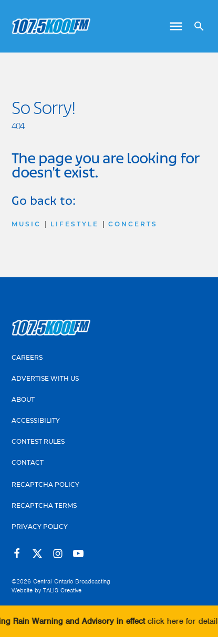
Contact (28, 462)
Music (26, 224)
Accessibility (36, 420)
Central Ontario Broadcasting (71, 581)
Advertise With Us (45, 378)
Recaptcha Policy (45, 484)
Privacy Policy (40, 526)
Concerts (133, 224)
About (23, 399)
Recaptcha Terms (44, 505)
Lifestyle (74, 224)
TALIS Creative (62, 590)
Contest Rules (38, 441)
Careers (27, 357)
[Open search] (195, 26)
